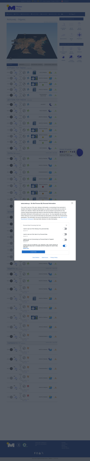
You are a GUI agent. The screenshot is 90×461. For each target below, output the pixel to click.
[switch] (65, 229)
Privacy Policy (54, 257)
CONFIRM (33, 251)
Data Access (45, 257)
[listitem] (45, 225)
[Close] (72, 203)
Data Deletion (36, 257)
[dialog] (45, 230)
